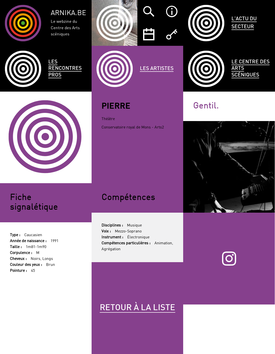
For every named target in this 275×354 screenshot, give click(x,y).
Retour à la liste (137, 308)
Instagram (229, 258)
